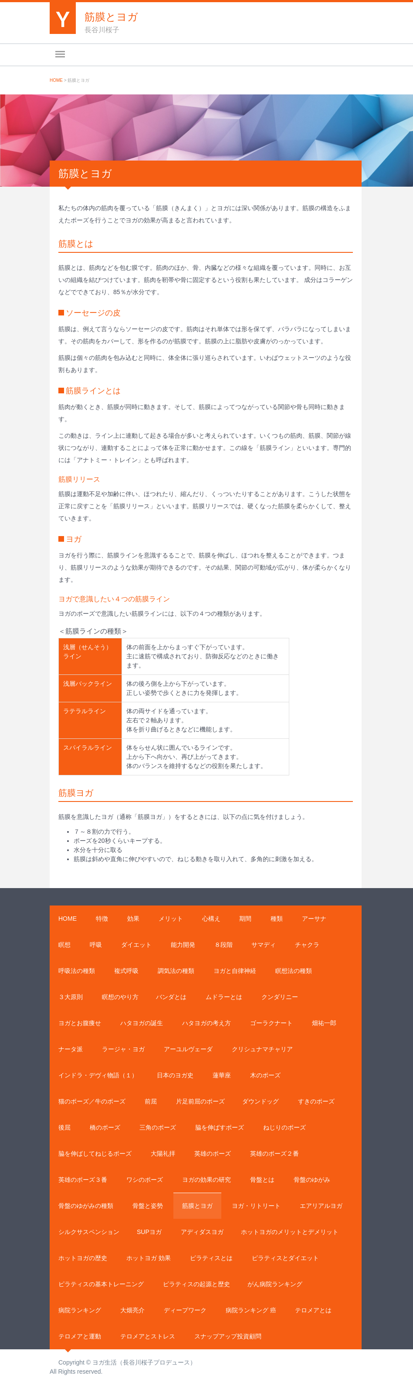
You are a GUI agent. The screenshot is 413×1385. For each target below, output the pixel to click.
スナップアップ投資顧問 (227, 1336)
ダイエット (136, 944)
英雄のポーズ (212, 1153)
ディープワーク (185, 1310)
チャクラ (307, 944)
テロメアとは (313, 1310)
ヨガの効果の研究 (206, 1179)
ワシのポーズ (144, 1179)
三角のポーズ (157, 1127)
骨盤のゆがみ (312, 1179)
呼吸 (96, 944)
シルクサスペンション (88, 1231)
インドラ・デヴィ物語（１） (98, 1075)
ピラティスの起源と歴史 (196, 1284)
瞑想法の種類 (293, 970)
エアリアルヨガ (321, 1205)
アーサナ (314, 918)
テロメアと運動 (79, 1336)
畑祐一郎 (324, 1022)
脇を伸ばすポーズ (219, 1127)
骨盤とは (262, 1179)
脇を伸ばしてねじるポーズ (95, 1153)
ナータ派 (70, 1049)
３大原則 (70, 996)
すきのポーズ (316, 1101)
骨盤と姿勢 (147, 1205)
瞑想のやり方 (120, 996)
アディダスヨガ (202, 1231)
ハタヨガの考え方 (206, 1022)
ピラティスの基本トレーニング (101, 1284)
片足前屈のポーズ (200, 1101)
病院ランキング (79, 1310)
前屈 (151, 1101)
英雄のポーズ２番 (274, 1153)
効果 (133, 918)
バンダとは (171, 996)
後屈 (64, 1127)
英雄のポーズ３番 (82, 1179)
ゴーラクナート (271, 1022)
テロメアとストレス (147, 1336)
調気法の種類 (176, 970)
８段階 (223, 944)
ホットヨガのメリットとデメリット (290, 1231)
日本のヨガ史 (175, 1075)
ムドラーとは (224, 996)
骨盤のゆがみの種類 (85, 1205)
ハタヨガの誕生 (141, 1022)
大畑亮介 (132, 1310)
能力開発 (183, 944)
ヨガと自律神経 (234, 970)
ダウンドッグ (260, 1101)
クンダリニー (279, 996)
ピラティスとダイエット (285, 1257)
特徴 (102, 918)
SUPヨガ (149, 1231)
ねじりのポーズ (284, 1127)
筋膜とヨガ (197, 1205)
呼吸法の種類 (76, 970)
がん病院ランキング (274, 1284)
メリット (171, 918)
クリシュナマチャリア (262, 1049)
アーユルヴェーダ (188, 1049)
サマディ (263, 944)
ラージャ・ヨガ (123, 1049)
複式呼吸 (126, 970)
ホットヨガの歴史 (82, 1257)
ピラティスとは (211, 1257)
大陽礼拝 (163, 1153)
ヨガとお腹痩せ (79, 1022)
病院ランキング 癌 (251, 1310)
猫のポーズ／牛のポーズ (91, 1101)
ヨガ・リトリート (256, 1205)
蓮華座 (222, 1075)
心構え (211, 918)
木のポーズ (265, 1075)
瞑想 (64, 944)
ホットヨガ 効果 (148, 1257)
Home (56, 80)
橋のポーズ (105, 1127)
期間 (245, 918)
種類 (277, 918)
